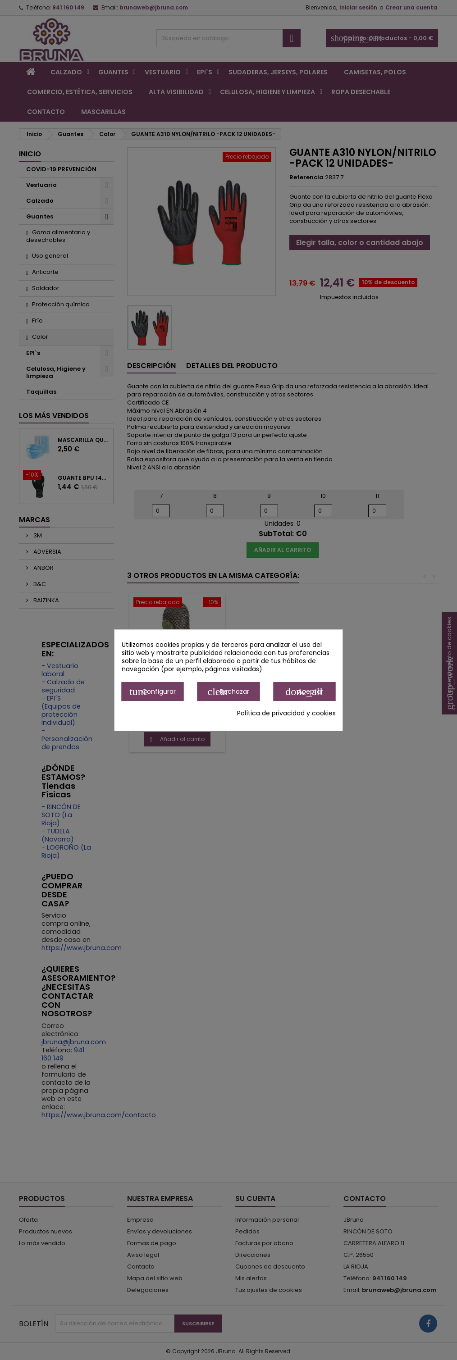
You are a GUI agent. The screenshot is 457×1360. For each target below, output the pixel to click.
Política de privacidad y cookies (286, 713)
